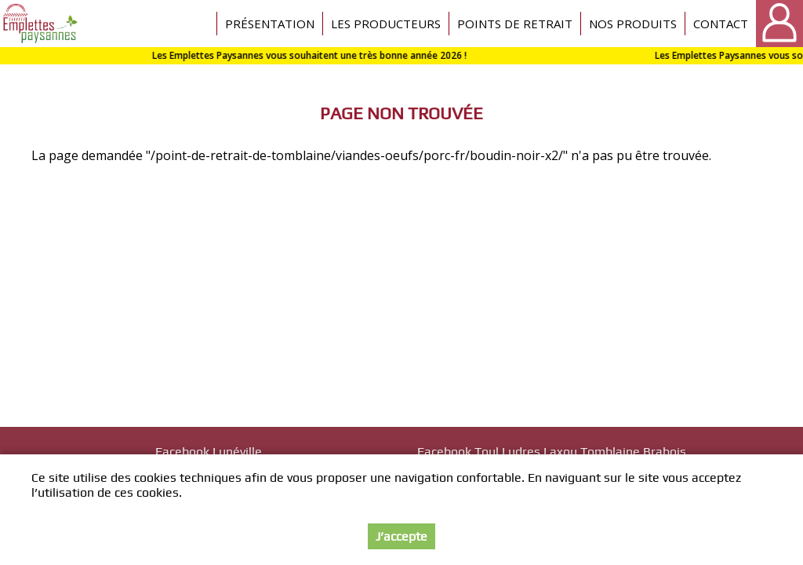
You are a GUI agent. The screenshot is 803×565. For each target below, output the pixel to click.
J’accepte (401, 536)
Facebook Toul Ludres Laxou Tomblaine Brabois (551, 451)
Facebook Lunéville (208, 451)
